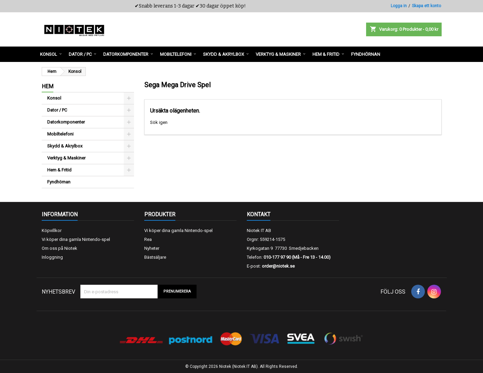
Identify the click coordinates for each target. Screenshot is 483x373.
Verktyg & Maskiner (66, 157)
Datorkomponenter (66, 122)
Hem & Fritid (59, 169)
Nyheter (151, 248)
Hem (47, 86)
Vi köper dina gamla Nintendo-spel (76, 239)
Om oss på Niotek (59, 248)
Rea (148, 239)
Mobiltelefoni (60, 134)
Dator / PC (57, 110)
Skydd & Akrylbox (64, 146)
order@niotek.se (278, 266)
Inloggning (52, 257)
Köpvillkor (52, 230)
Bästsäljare (155, 257)
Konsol (54, 98)
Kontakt (258, 214)
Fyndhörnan (58, 181)
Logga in (399, 5)
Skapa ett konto (426, 5)
